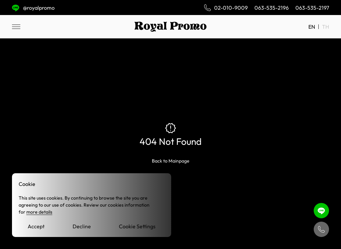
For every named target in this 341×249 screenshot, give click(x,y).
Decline (82, 226)
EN (311, 26)
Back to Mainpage (170, 161)
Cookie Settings (137, 226)
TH (325, 26)
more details (39, 212)
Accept (36, 226)
